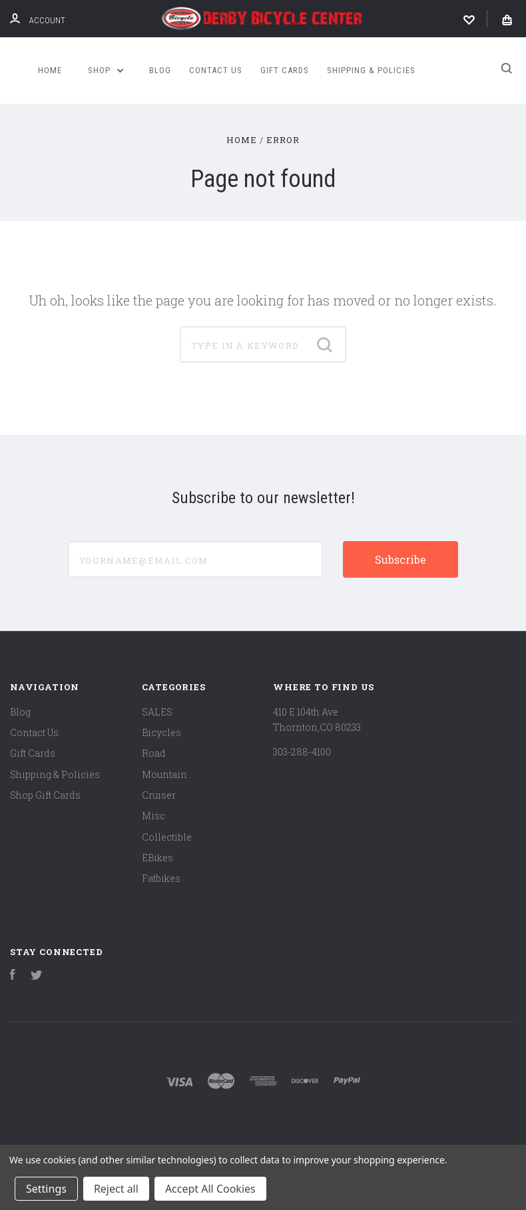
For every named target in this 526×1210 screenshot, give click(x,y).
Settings (46, 1188)
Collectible (167, 837)
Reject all (116, 1188)
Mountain (164, 774)
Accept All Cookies (210, 1188)
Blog (160, 70)
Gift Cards (284, 70)
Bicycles (161, 732)
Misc (153, 815)
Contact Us (215, 70)
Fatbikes (161, 878)
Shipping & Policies (371, 70)
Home (50, 70)
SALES (157, 712)
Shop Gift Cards (45, 795)
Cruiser (159, 795)
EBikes (157, 857)
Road (154, 753)
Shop (106, 70)
